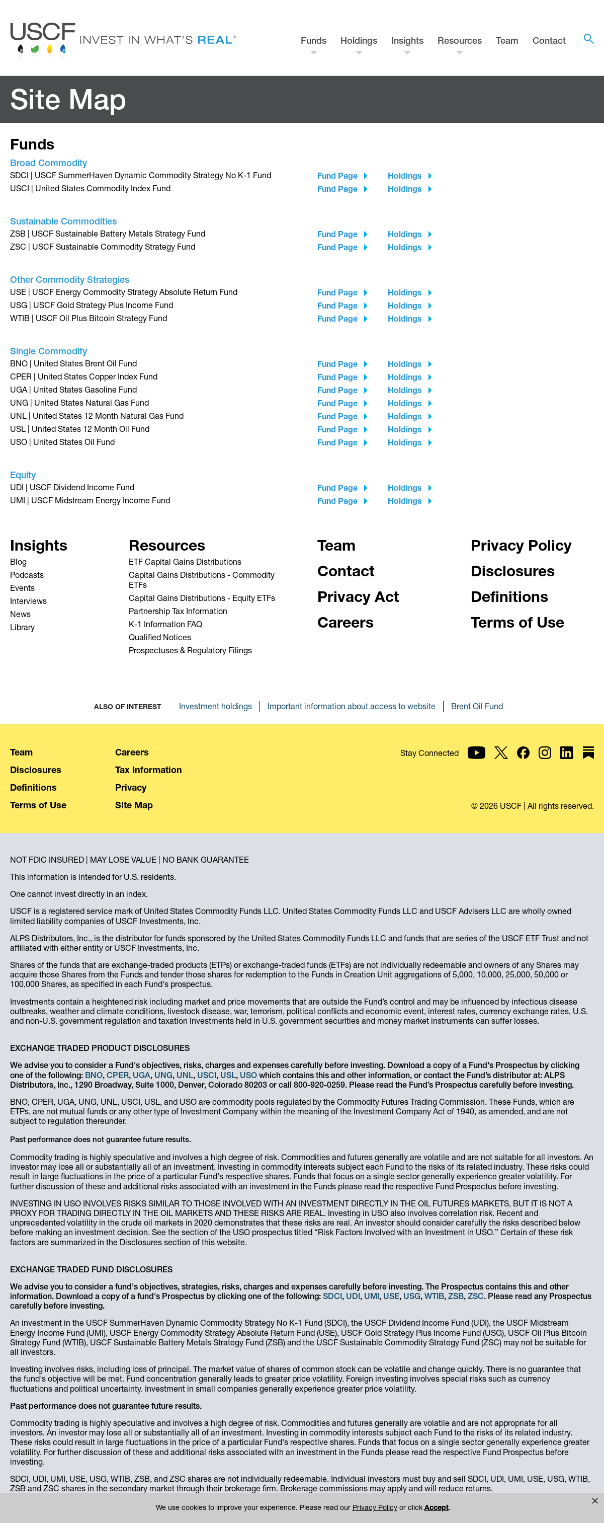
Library (22, 627)
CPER (118, 1075)
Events (22, 588)
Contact (549, 40)
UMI (371, 1296)
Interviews (28, 601)
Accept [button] (390, 1507)
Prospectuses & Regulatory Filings (190, 650)
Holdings (405, 176)
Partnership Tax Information (178, 611)
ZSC (476, 1296)
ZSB (456, 1296)
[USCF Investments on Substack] (588, 761)
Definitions (33, 787)
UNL (185, 1075)
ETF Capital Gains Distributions (185, 562)
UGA (141, 1075)
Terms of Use (38, 805)
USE (391, 1296)
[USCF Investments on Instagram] (545, 761)
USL (228, 1075)
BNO (94, 1075)
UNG (163, 1075)
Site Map (134, 805)
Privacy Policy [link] (334, 1507)
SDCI (332, 1296)
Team (507, 40)
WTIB (434, 1296)
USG (411, 1296)
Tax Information (148, 770)
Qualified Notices (160, 637)
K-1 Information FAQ (165, 624)
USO (248, 1075)
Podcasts (27, 575)
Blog (18, 562)
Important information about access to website (352, 706)
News (20, 614)
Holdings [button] (358, 40)
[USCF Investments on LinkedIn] (567, 761)
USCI (206, 1075)
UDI (353, 1296)
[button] (595, 1501)
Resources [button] (460, 40)
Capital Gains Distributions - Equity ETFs (202, 598)
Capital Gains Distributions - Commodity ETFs (202, 580)
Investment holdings (215, 706)
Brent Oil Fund (477, 706)
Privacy (130, 787)
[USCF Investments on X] (501, 761)
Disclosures (35, 770)
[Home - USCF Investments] (123, 44)
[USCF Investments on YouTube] (476, 761)
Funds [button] (313, 40)
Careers (132, 752)
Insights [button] (407, 40)
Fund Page (337, 176)
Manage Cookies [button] (459, 1507)
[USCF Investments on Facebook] (523, 761)
